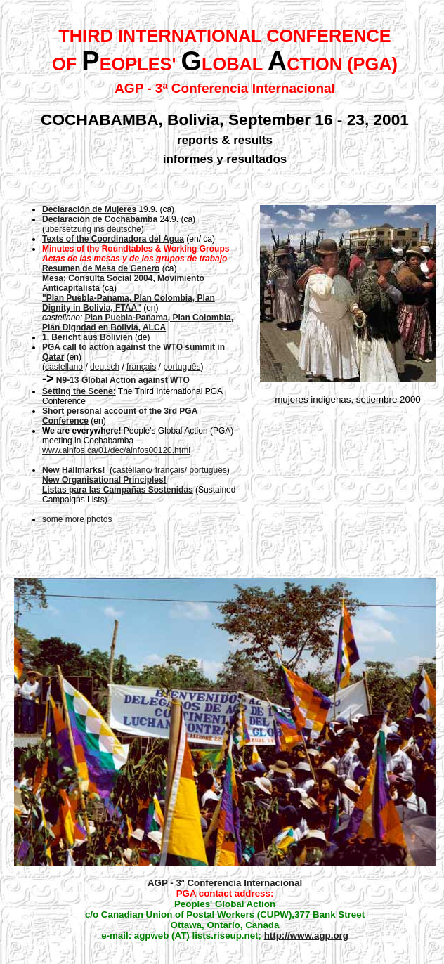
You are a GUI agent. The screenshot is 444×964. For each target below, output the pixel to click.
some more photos (77, 519)
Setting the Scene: (79, 391)
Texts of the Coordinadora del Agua (113, 239)
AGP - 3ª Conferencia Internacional (225, 883)
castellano (64, 367)
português (181, 367)
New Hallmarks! (73, 470)
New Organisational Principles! (104, 480)
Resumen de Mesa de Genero (100, 268)
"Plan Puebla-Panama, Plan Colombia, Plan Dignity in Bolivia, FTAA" (128, 303)
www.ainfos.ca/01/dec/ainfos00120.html (116, 450)
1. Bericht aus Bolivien (87, 337)
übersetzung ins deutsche (93, 229)
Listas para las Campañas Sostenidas (117, 490)
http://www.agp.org (306, 935)
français (141, 367)
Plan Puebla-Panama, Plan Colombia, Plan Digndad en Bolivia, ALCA (137, 322)
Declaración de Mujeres (89, 209)
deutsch (104, 367)
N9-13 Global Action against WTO (123, 380)
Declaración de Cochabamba (99, 219)
